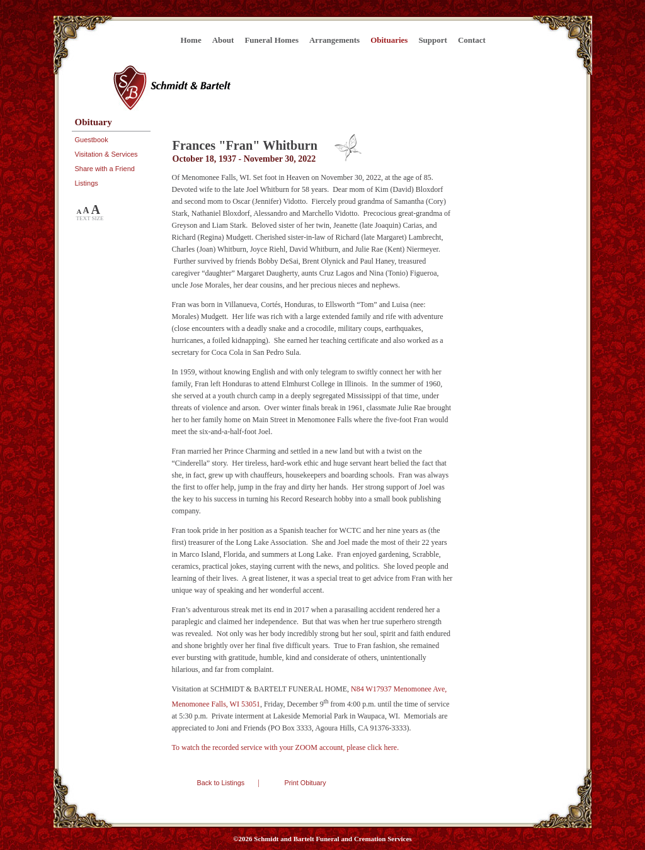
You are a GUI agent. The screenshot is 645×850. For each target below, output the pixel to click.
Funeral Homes (271, 40)
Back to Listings (221, 782)
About (223, 40)
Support (432, 40)
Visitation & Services (106, 154)
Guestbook (91, 139)
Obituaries (389, 40)
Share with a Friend (105, 168)
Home (191, 40)
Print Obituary (305, 782)
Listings (86, 183)
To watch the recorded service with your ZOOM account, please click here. (285, 747)
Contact (472, 40)
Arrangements (334, 40)
